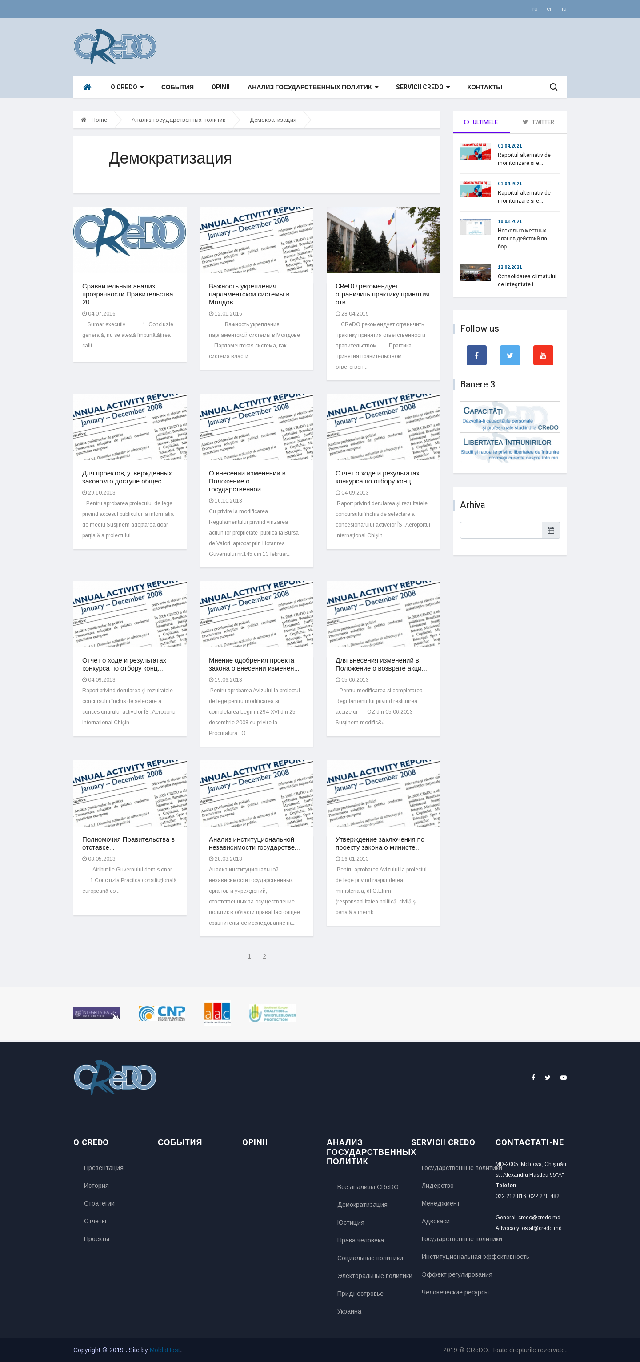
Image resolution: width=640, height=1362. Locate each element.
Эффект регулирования (452, 1274)
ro (535, 8)
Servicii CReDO (423, 87)
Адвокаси (436, 1221)
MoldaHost (165, 1350)
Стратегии (99, 1203)
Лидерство (438, 1185)
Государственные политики (452, 1167)
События (177, 87)
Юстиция (350, 1222)
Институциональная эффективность (452, 1256)
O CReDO (127, 87)
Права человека (360, 1240)
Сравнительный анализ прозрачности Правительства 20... (127, 294)
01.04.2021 (510, 145)
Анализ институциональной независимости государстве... (254, 843)
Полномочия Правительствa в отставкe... (128, 843)
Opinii (221, 87)
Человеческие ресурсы (452, 1292)
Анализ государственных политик (313, 87)
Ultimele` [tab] (482, 122)
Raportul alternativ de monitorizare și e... (524, 159)
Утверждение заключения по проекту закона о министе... (380, 843)
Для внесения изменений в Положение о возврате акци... (381, 664)
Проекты (96, 1238)
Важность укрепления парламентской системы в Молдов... (249, 294)
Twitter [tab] (538, 122)
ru (564, 8)
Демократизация (273, 119)
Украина (349, 1311)
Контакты (485, 87)
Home (94, 119)
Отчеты (95, 1221)
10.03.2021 (510, 221)
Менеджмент (441, 1203)
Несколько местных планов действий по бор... (522, 239)
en (550, 8)
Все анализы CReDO (367, 1186)
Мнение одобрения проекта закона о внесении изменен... (254, 664)
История (96, 1185)
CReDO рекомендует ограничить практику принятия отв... (383, 294)
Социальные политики (367, 1258)
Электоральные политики (367, 1275)
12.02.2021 (510, 267)
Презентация (104, 1167)
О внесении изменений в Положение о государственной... (247, 481)
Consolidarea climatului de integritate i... (527, 280)
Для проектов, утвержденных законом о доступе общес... (127, 477)
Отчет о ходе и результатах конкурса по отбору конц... (378, 477)
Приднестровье (360, 1293)
